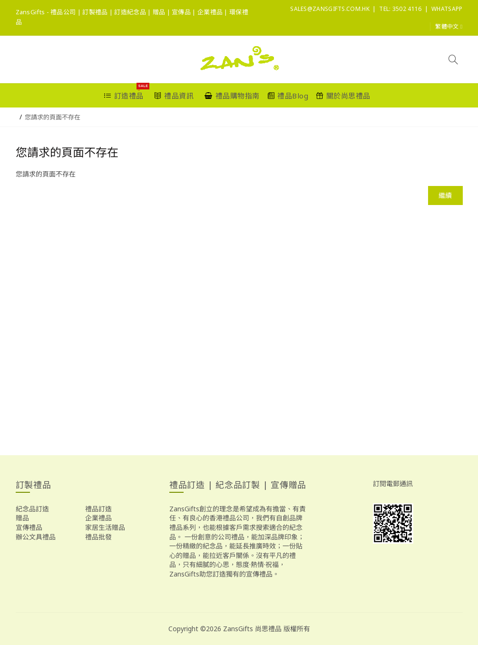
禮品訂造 (98, 508)
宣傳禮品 (29, 527)
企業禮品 (98, 517)
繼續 (445, 195)
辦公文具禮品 (36, 536)
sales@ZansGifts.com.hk (330, 9)
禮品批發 (98, 536)
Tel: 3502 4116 (400, 9)
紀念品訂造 (32, 508)
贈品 (22, 517)
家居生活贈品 (105, 527)
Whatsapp (446, 9)
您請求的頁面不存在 (52, 117)
